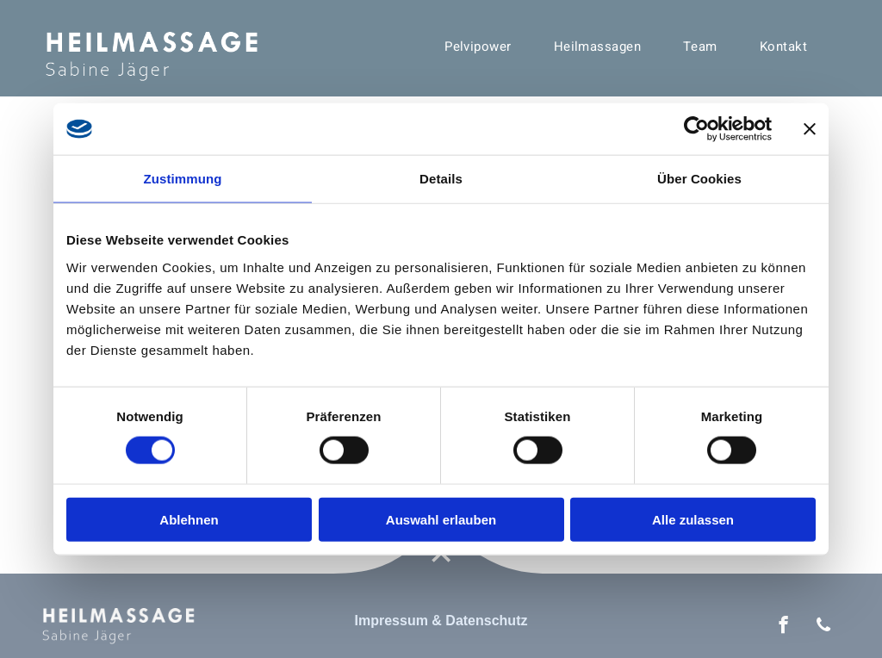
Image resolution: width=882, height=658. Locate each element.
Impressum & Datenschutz (441, 620)
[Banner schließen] (810, 129)
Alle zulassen (693, 519)
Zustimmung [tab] (183, 178)
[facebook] (783, 626)
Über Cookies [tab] (699, 178)
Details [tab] (441, 178)
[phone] (824, 626)
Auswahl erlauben (441, 519)
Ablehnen (188, 519)
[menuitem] (484, 46)
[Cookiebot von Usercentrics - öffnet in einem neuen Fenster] (696, 129)
